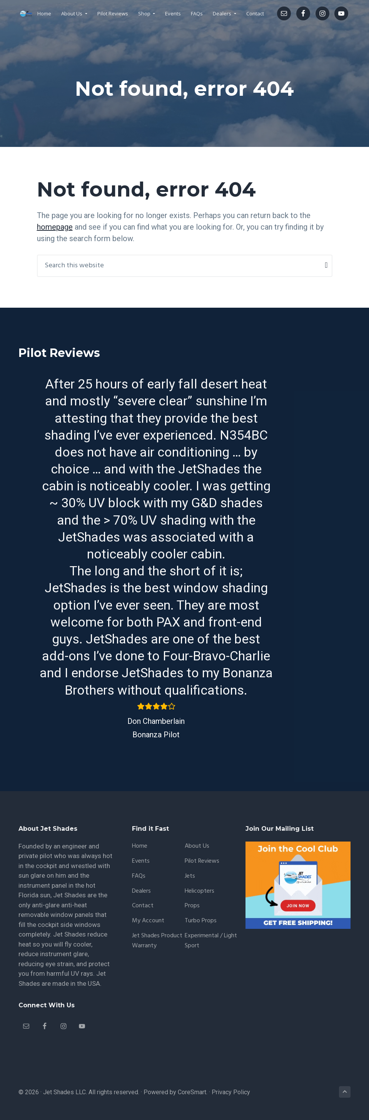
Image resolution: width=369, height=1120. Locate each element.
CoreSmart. (192, 1092)
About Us (197, 846)
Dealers (141, 891)
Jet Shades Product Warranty (157, 941)
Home (139, 846)
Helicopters (199, 891)
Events (141, 861)
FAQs (138, 876)
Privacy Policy (231, 1092)
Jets (190, 876)
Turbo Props (201, 921)
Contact (143, 906)
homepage (55, 227)
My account (148, 921)
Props (192, 906)
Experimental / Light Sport (211, 941)
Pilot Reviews (202, 861)
